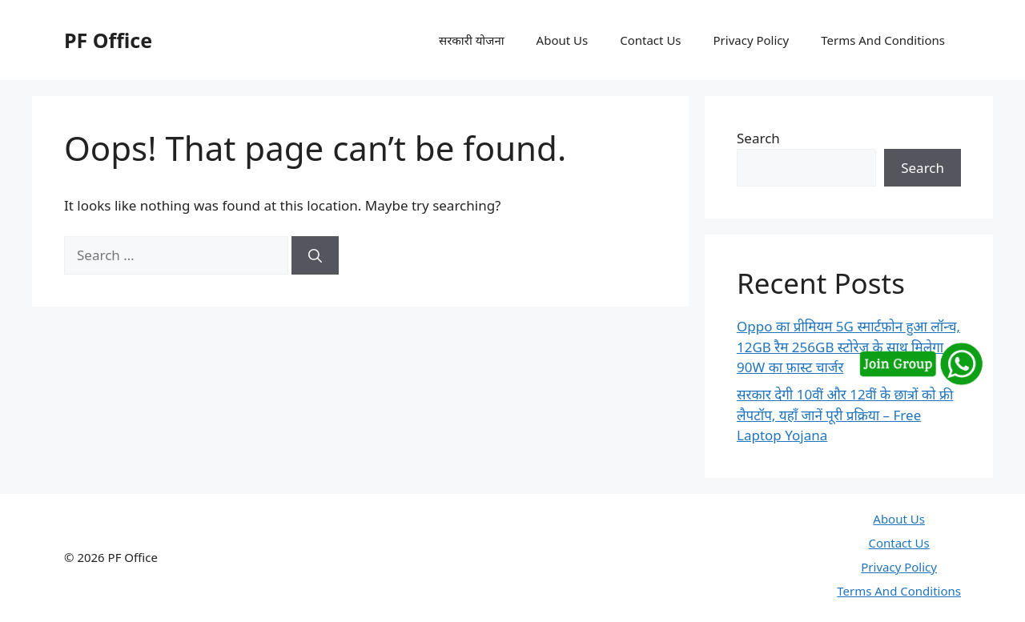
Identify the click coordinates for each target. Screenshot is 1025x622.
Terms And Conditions (883, 40)
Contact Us (650, 40)
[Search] (315, 255)
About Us (563, 40)
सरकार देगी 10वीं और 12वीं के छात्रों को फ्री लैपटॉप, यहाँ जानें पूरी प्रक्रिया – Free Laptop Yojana (845, 414)
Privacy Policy (751, 40)
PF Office (108, 40)
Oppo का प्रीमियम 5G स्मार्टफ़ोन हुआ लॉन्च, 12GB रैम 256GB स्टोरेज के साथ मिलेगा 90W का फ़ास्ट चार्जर (848, 346)
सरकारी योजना (471, 40)
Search (758, 138)
